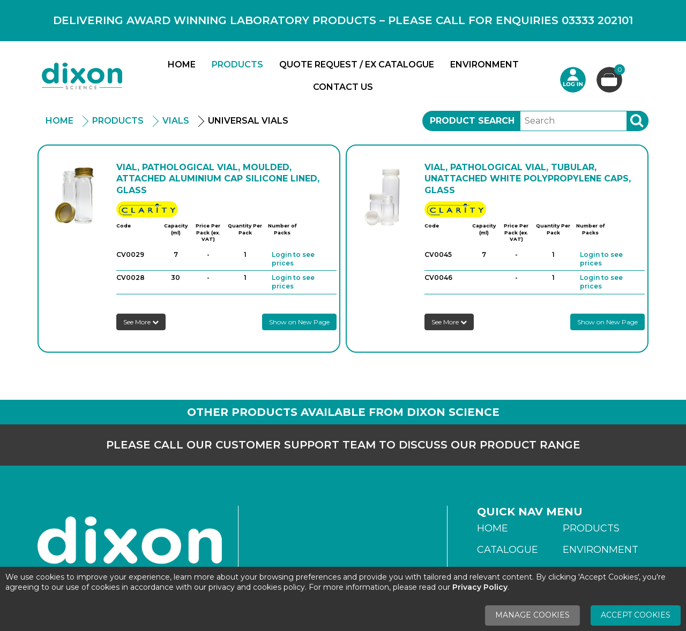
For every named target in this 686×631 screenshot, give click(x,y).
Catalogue (507, 550)
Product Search (472, 121)
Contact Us (343, 87)
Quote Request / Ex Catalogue (356, 64)
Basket (618, 71)
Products (237, 64)
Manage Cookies (532, 615)
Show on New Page (299, 322)
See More (141, 322)
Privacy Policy (480, 587)
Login (573, 80)
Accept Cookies (635, 615)
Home (182, 64)
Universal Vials (248, 121)
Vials (175, 121)
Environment (484, 64)
